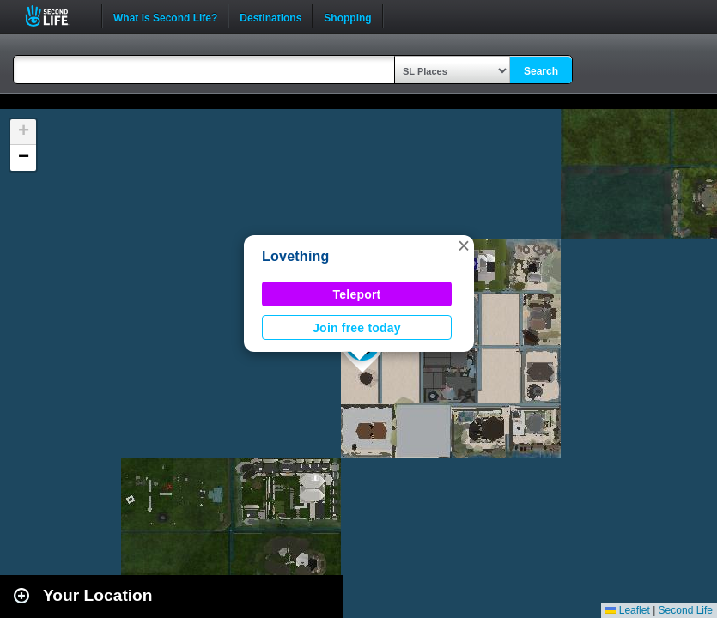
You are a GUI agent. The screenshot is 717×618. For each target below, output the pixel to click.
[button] (463, 245)
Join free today (357, 328)
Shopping (347, 16)
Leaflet (627, 610)
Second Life (56, 15)
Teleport (357, 294)
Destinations (270, 16)
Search (541, 71)
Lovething (296, 256)
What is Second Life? (165, 16)
